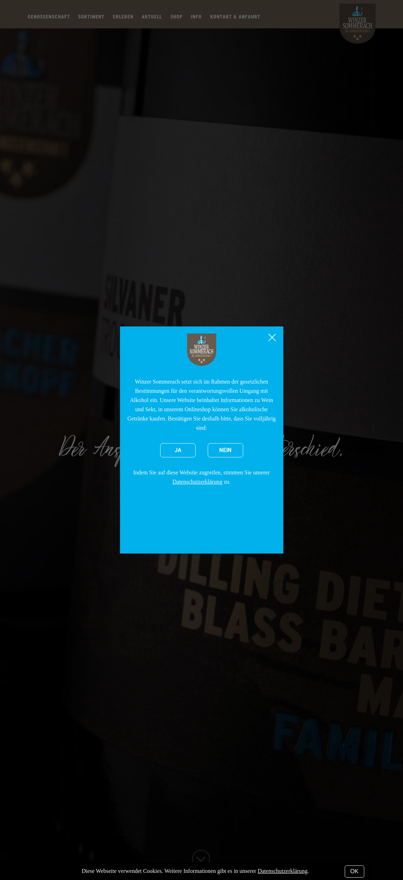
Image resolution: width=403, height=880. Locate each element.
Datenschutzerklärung (197, 482)
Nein (225, 450)
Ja (177, 450)
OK (354, 871)
